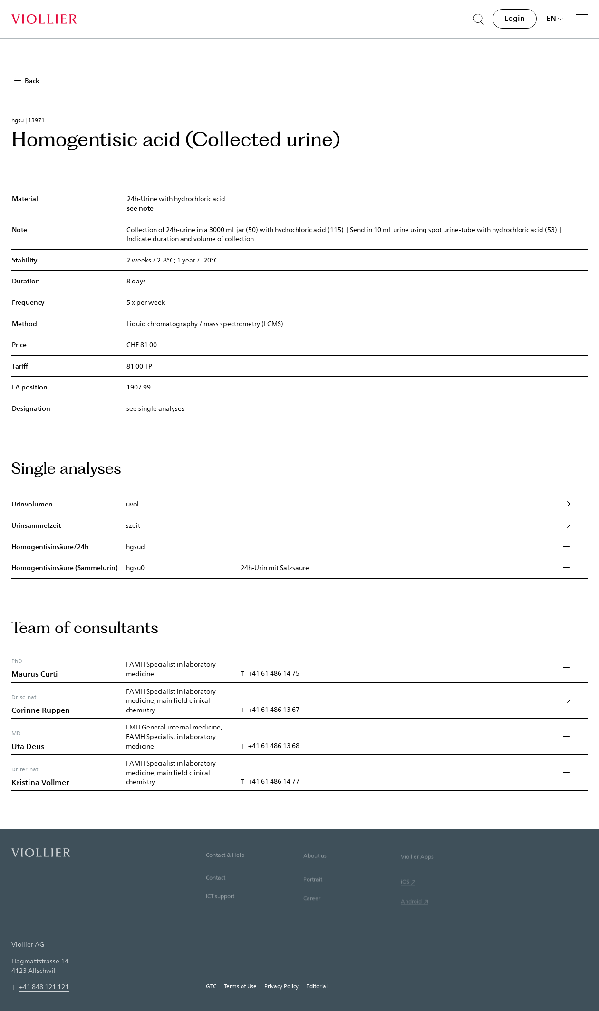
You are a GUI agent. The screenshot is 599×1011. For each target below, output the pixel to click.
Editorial (317, 986)
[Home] (44, 19)
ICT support (220, 911)
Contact (215, 892)
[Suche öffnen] (478, 19)
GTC (211, 986)
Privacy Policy (281, 986)
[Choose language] (554, 18)
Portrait (312, 896)
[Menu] (581, 18)
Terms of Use (240, 986)
